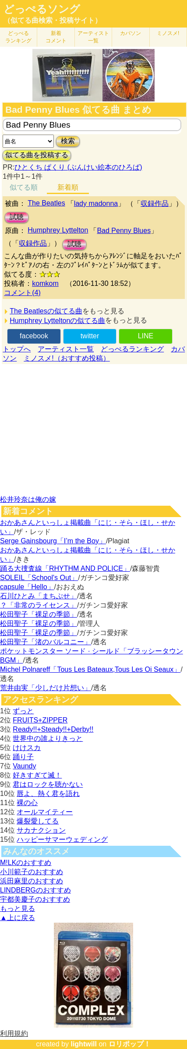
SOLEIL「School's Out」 (39, 577)
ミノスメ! (168, 33)
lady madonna (96, 203)
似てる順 (24, 187)
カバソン (130, 33)
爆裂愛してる (38, 821)
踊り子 (23, 757)
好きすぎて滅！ (37, 775)
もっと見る (17, 908)
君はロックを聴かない (48, 784)
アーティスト (93, 37)
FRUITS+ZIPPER (40, 720)
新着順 (67, 187)
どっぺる (18, 37)
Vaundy (24, 766)
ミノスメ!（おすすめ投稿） (66, 358)
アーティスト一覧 (66, 349)
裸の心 (27, 802)
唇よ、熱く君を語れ (48, 793)
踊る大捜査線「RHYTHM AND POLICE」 (65, 568)
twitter (90, 336)
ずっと (23, 711)
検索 (68, 141)
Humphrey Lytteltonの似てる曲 (57, 320)
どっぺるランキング (132, 349)
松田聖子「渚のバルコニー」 (45, 642)
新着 (56, 37)
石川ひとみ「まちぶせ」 (38, 596)
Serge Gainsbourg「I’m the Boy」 (53, 541)
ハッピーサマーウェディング (62, 839)
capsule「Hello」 (27, 586)
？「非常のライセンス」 (38, 605)
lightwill (84, 1044)
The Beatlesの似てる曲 (46, 311)
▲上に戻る (17, 917)
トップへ (17, 349)
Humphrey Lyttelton (58, 230)
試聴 (17, 217)
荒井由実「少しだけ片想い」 (45, 687)
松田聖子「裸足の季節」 (38, 614)
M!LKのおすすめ (25, 862)
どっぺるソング (42, 9)
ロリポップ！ (130, 1044)
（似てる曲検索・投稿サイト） (53, 20)
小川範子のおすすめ (31, 871)
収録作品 (155, 203)
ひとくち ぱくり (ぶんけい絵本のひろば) (78, 167)
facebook (34, 336)
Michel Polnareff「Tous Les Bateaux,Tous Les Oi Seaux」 (90, 669)
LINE (146, 336)
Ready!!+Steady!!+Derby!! (53, 729)
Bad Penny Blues (124, 230)
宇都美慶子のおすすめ (35, 899)
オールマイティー (45, 812)
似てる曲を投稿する (36, 155)
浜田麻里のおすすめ (31, 881)
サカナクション (41, 830)
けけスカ (27, 747)
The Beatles (46, 203)
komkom (45, 283)
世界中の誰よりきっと (48, 738)
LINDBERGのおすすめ (35, 890)
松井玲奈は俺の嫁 (28, 499)
